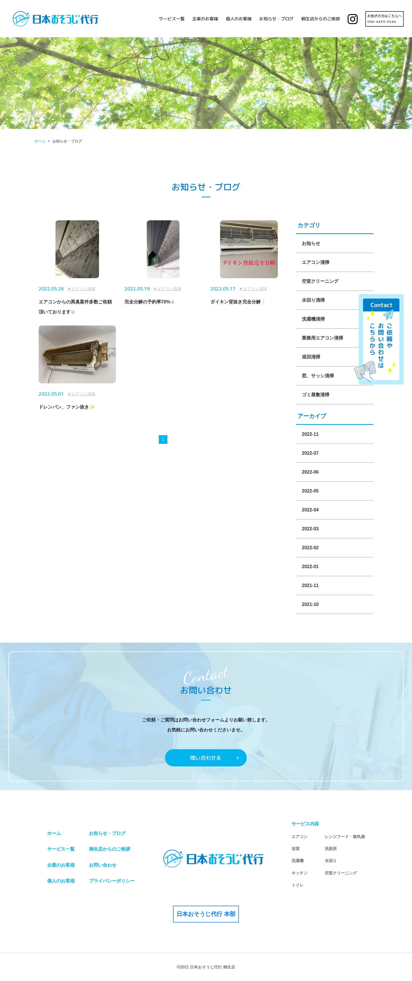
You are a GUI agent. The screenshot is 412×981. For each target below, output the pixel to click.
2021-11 (310, 585)
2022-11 (310, 434)
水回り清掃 (313, 300)
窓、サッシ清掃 (318, 375)
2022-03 (310, 528)
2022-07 (310, 453)
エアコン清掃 (315, 262)
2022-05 (310, 490)
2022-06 (310, 472)
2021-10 (310, 604)
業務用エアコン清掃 (322, 337)
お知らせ (311, 243)
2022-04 (310, 509)
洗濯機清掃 (313, 319)
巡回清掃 (311, 356)
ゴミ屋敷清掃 (315, 394)
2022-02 (310, 547)
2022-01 (310, 566)
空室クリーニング (320, 281)
